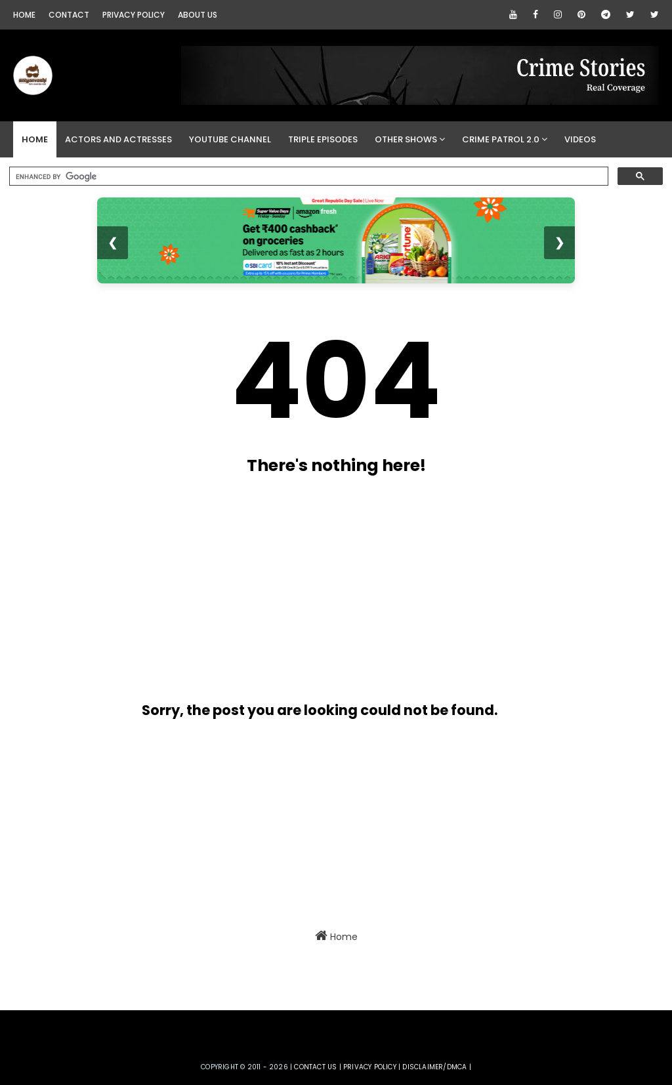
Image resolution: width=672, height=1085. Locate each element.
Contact (69, 14)
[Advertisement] (320, 583)
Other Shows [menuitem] (406, 139)
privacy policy (369, 1067)
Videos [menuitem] (580, 139)
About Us (197, 14)
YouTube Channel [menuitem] (230, 139)
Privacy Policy (133, 14)
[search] (307, 176)
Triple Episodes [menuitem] (323, 139)
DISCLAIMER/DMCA (434, 1067)
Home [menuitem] (35, 139)
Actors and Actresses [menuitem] (118, 139)
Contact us (315, 1067)
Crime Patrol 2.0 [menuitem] (500, 139)
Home (24, 14)
